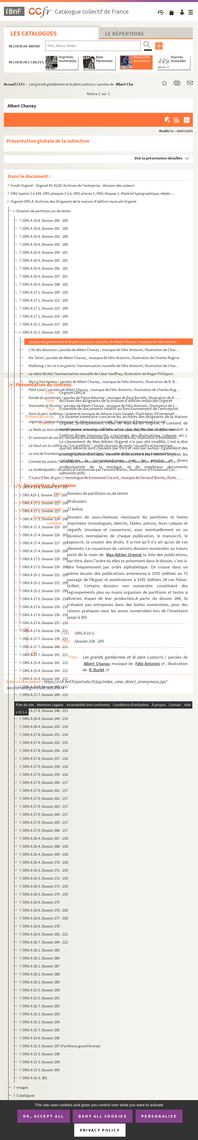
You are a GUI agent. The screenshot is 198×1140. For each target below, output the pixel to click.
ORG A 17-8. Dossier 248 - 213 (45, 710)
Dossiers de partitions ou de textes (43, 210)
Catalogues (25, 1095)
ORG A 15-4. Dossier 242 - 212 (45, 662)
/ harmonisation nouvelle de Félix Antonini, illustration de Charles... (104, 365)
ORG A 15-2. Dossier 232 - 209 (45, 582)
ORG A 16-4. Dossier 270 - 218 (45, 862)
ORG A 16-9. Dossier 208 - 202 (45, 284)
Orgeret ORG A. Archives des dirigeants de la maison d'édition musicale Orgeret (73, 201)
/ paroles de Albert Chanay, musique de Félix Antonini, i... (104, 341)
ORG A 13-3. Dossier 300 (41, 1069)
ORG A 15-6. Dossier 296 (41, 1037)
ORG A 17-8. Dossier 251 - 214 (45, 734)
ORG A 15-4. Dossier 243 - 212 (45, 670)
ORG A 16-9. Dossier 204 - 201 (45, 252)
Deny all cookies (102, 1116)
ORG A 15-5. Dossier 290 (41, 990)
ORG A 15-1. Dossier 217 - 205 (45, 324)
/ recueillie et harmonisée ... (102, 445)
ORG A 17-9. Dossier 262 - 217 (45, 798)
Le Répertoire (124, 33)
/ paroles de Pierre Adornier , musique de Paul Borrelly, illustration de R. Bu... (104, 397)
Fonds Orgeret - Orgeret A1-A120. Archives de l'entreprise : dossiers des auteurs (73, 185)
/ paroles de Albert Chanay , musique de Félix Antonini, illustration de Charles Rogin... (104, 389)
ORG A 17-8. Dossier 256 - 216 (45, 750)
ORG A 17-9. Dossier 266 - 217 (45, 830)
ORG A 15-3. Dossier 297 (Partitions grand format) (61, 1045)
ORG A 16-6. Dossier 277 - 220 (45, 918)
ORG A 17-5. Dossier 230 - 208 (45, 566)
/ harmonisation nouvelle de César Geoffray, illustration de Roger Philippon (100, 373)
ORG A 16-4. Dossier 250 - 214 (45, 726)
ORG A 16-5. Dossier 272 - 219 (45, 878)
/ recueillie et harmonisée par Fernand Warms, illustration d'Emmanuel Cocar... (104, 437)
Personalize (159, 1116)
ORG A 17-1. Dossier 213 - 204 (45, 308)
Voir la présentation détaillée (159, 158)
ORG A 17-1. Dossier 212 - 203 (45, 300)
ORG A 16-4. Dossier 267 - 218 (45, 838)
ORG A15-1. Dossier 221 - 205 (44, 494)
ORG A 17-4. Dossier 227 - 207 (45, 542)
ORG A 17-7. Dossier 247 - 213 (45, 702)
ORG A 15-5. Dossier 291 (41, 998)
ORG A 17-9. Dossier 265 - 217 (45, 822)
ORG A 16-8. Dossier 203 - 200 (45, 244)
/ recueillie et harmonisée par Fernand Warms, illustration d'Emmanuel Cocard (104, 461)
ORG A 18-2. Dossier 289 (41, 982)
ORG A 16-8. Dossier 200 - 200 (45, 220)
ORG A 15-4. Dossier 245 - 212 (45, 686)
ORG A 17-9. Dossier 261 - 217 (45, 790)
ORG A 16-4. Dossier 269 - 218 (45, 854)
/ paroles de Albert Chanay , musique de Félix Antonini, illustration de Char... (104, 405)
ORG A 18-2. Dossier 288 (41, 974)
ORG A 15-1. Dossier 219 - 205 (45, 486)
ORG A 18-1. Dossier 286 (41, 958)
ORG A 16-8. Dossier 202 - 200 (45, 236)
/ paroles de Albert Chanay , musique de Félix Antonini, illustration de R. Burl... (104, 381)
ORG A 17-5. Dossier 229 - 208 (45, 558)
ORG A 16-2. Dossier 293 (41, 1013)
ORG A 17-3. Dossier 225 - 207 (45, 526)
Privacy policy (100, 1130)
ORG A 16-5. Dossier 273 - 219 (45, 886)
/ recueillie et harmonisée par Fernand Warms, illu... (104, 453)
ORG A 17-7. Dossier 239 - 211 (45, 638)
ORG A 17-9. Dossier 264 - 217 (45, 814)
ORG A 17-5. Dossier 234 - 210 (45, 598)
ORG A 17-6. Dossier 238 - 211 (45, 630)
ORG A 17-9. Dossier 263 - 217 (45, 806)
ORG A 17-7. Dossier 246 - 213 (45, 694)
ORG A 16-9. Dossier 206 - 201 (45, 268)
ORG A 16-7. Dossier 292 (41, 1005)
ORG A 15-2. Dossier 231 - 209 (45, 574)
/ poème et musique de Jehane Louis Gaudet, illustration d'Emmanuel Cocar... (104, 429)
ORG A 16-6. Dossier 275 (41, 902)
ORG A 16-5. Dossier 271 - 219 (45, 870)
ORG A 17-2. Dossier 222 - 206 (45, 502)
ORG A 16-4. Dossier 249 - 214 (45, 718)
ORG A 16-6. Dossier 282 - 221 (45, 934)
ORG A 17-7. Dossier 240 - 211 (45, 646)
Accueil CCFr (14, 84)
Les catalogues (33, 33)
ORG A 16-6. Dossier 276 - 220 (45, 910)
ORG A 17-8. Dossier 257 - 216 (45, 758)
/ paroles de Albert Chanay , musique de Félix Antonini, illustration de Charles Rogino (103, 357)
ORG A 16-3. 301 (34, 1077)
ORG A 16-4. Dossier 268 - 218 (45, 846)
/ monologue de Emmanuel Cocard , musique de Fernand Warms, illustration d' (104, 477)
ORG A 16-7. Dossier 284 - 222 (45, 942)
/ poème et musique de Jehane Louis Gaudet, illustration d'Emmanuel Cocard (104, 413)
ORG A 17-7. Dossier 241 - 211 (45, 654)
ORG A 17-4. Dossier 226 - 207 (45, 534)
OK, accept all (43, 1116)
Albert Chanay (127, 84)
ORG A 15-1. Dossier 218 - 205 (45, 332)
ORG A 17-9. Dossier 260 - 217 (45, 782)
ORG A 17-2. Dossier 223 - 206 (45, 510)
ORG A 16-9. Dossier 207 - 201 (45, 276)
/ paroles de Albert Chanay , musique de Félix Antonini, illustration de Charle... (104, 349)
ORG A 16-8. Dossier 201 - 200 (45, 228)
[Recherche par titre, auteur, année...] (93, 46)
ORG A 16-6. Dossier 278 (41, 926)
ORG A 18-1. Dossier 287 (41, 966)
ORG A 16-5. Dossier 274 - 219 (45, 894)
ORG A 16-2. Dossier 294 (41, 1021)
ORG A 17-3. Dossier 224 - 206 (45, 518)
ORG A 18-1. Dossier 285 (41, 950)
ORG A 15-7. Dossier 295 (41, 1029)
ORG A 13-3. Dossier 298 (41, 1053)
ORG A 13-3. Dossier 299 (41, 1061)
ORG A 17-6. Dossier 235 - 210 (45, 606)
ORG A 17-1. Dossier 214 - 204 (45, 316)
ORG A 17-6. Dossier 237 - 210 (45, 622)
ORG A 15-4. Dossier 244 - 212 (45, 678)
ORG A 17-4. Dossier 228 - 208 (45, 550)
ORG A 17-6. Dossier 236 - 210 (45, 614)
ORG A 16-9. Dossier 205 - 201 (45, 260)
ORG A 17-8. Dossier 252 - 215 (45, 742)
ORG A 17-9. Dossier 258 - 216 (45, 766)
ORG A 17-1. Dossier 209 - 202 (45, 292)
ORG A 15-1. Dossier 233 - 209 (45, 590)
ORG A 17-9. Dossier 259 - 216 (45, 774)
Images (22, 1087)
